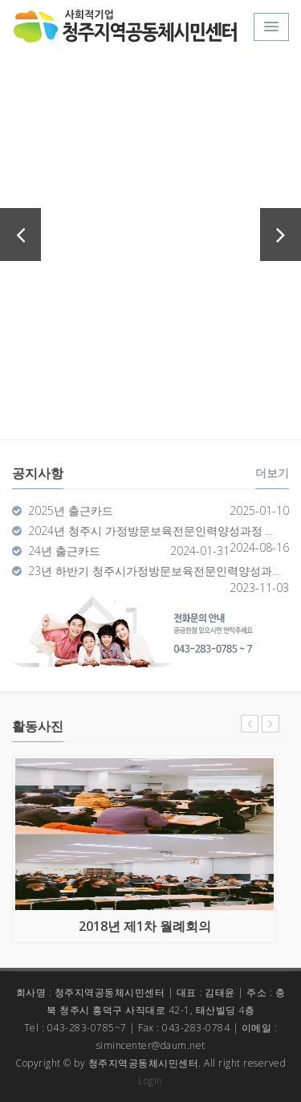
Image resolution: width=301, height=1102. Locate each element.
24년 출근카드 (64, 550)
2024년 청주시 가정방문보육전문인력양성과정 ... (150, 530)
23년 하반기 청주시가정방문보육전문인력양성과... (153, 570)
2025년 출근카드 (70, 510)
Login (150, 1081)
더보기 (272, 472)
